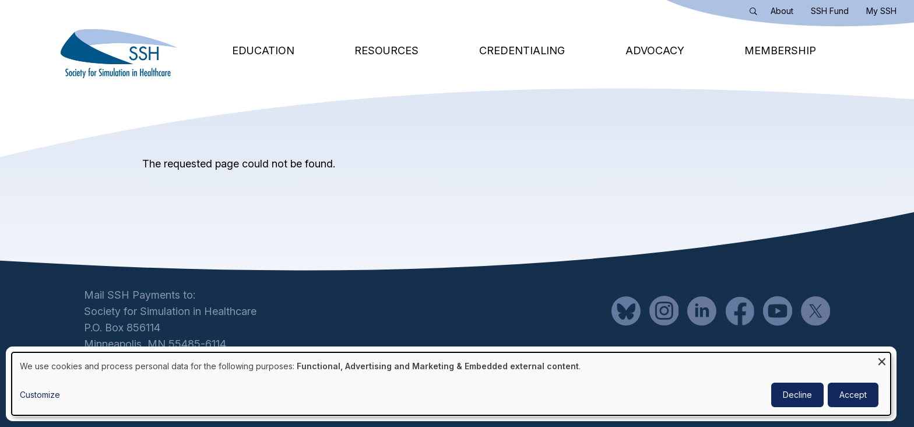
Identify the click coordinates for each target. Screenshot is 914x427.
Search (756, 13)
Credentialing (522, 50)
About (782, 11)
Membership (780, 50)
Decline (797, 395)
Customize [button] (40, 395)
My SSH (881, 11)
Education (263, 50)
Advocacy (654, 50)
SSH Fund (830, 11)
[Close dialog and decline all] (882, 359)
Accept (853, 395)
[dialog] (451, 383)
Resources (386, 50)
